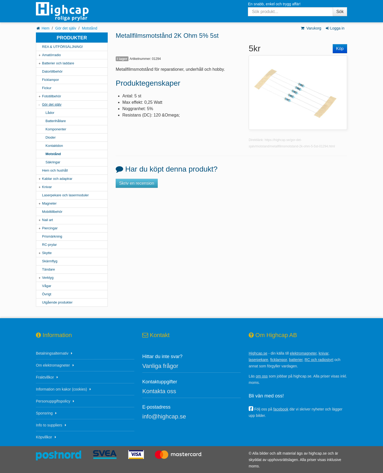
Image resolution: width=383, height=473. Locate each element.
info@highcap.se (164, 416)
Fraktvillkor (45, 377)
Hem (45, 28)
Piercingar (50, 228)
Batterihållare (55, 121)
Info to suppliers (49, 425)
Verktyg (47, 278)
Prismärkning (52, 236)
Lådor (49, 113)
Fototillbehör (51, 96)
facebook (280, 409)
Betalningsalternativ (52, 353)
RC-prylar (49, 245)
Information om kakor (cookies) (61, 389)
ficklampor (278, 360)
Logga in (334, 28)
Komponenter (55, 129)
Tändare (48, 269)
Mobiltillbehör (52, 212)
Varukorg (310, 28)
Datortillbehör (52, 71)
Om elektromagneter (53, 365)
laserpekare (258, 360)
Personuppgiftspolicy (53, 401)
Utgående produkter (57, 302)
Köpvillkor (44, 437)
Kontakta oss (159, 391)
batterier (296, 360)
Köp (340, 48)
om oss (262, 376)
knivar (323, 353)
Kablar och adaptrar (57, 179)
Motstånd (89, 28)
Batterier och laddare (58, 63)
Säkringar (52, 162)
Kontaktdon (54, 146)
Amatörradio (51, 55)
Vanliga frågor (160, 366)
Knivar (47, 187)
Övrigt (46, 294)
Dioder (50, 137)
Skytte (47, 253)
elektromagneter (303, 353)
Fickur (46, 88)
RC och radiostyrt (319, 360)
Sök (340, 11)
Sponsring (44, 413)
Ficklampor (50, 80)
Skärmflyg (49, 261)
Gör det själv (65, 28)
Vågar (46, 286)
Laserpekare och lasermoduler (65, 195)
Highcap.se (258, 353)
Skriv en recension (136, 183)
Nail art (47, 220)
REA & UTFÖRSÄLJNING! (62, 47)
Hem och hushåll (55, 170)
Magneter (49, 203)
